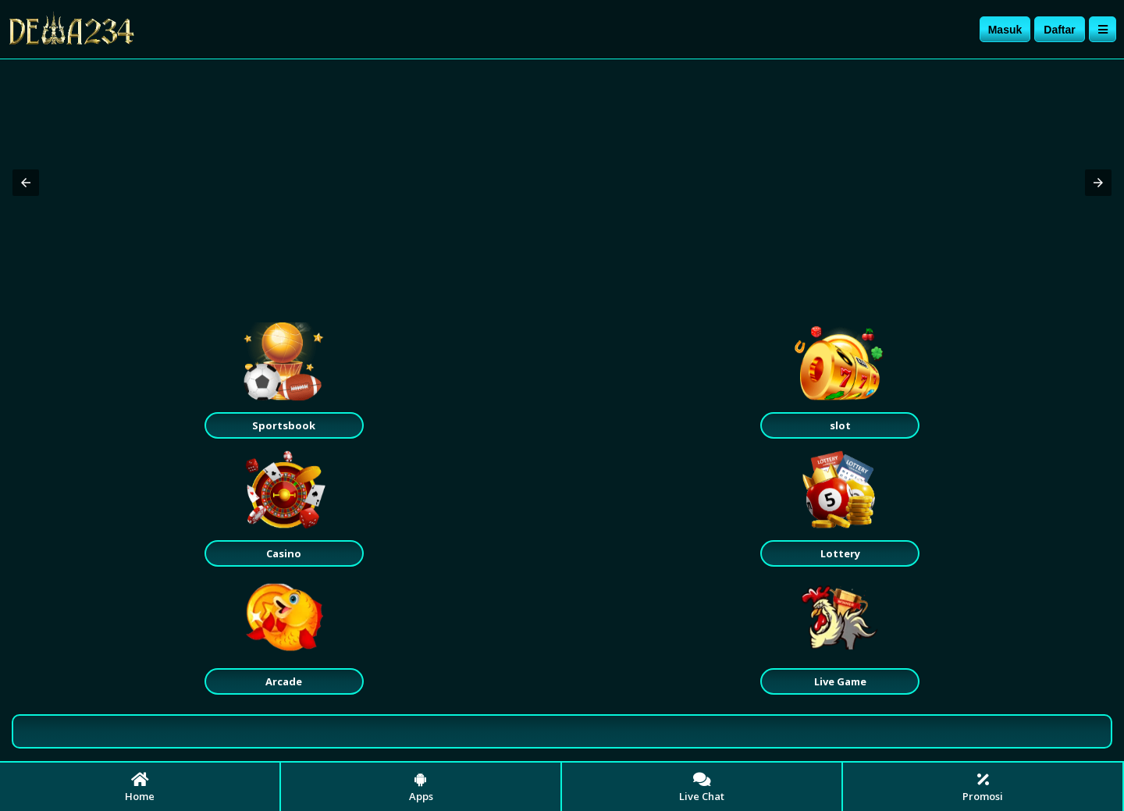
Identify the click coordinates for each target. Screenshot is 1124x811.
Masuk (1005, 29)
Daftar (1059, 29)
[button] (25, 182)
